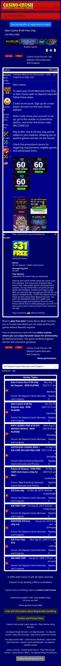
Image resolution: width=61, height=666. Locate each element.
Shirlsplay (51, 435)
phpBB (24, 597)
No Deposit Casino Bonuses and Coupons (39, 59)
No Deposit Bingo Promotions (44, 652)
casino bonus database (35, 639)
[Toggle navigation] (55, 6)
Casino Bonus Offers (21, 652)
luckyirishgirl (49, 493)
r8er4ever (51, 391)
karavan (7, 75)
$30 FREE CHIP (18, 505)
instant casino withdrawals (32, 642)
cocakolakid (50, 478)
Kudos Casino (30, 46)
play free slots (18, 321)
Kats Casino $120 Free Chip (20, 30)
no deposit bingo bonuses (17, 632)
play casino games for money (43, 634)
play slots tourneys (21, 634)
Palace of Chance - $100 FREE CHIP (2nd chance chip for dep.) (26, 472)
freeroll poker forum (30, 650)
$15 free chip (17, 490)
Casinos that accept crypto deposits (21, 624)
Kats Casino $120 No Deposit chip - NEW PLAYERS (21, 407)
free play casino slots (14, 639)
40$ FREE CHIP (18, 558)
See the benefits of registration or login (30, 24)
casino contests (13, 650)
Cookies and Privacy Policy (30, 618)
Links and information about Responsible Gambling (30, 611)
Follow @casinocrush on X (30, 658)
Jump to (6, 370)
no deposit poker (37, 632)
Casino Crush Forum (37, 56)
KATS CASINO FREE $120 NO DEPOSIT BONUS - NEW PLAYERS (25, 428)
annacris (52, 561)
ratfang (52, 545)
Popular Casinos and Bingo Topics (19, 590)
